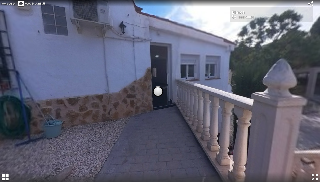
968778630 (246, 17)
